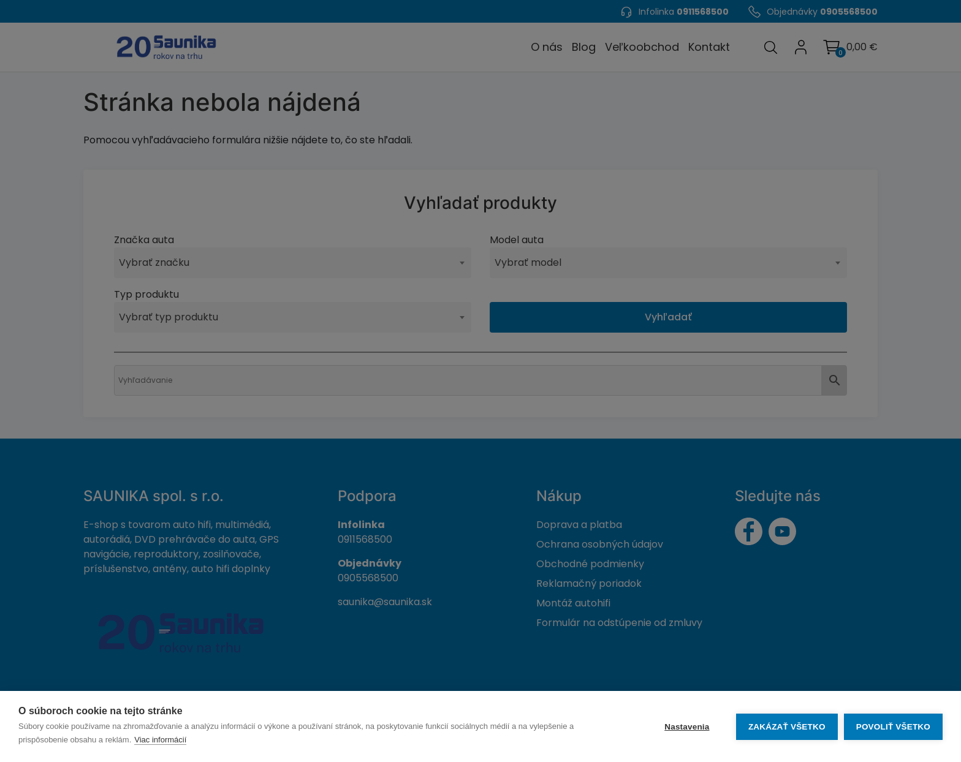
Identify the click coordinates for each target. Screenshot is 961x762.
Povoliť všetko (893, 726)
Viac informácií (160, 739)
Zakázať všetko (787, 726)
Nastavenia (686, 726)
